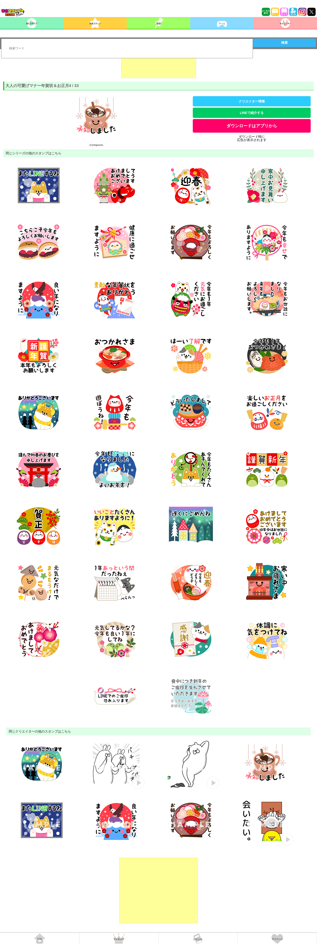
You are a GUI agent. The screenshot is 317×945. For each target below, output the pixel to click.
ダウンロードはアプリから (251, 126)
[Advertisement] (158, 66)
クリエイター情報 (252, 101)
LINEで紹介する (252, 113)
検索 (284, 42)
